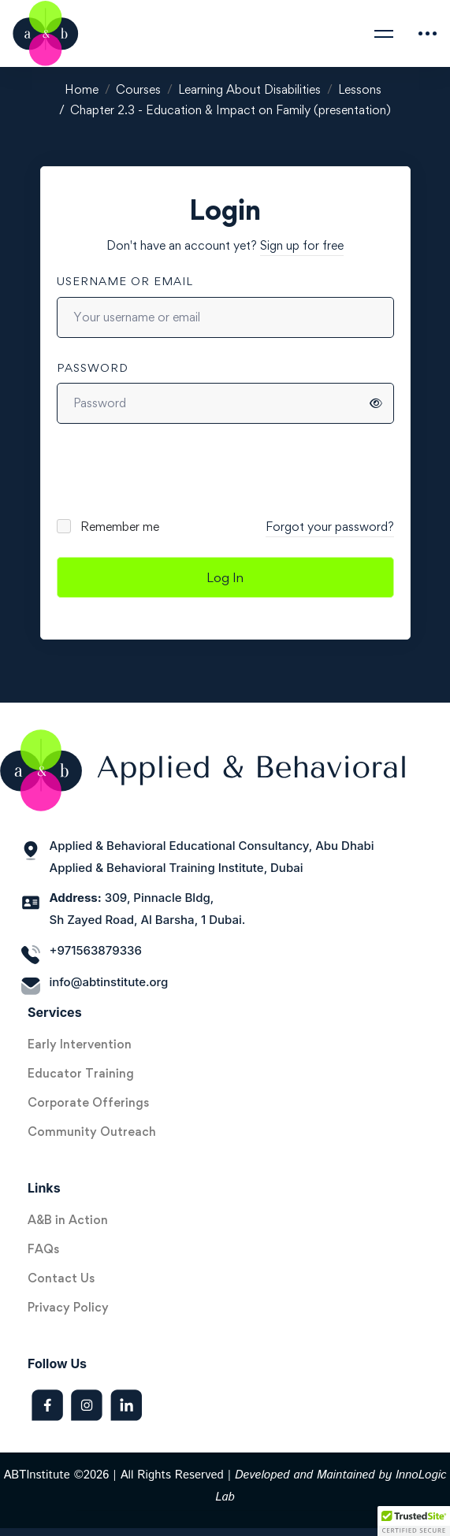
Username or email (125, 281)
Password (92, 367)
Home (82, 89)
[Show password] (376, 403)
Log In (225, 577)
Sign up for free (302, 245)
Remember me (109, 526)
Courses (138, 89)
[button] (413, 1521)
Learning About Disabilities (249, 89)
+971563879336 (96, 950)
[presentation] (163, 470)
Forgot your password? (330, 526)
